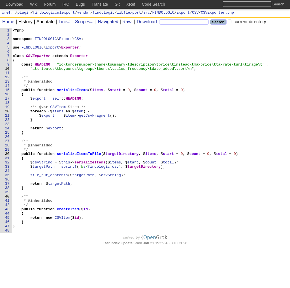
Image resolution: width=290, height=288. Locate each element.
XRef (130, 4)
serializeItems (72, 102)
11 (7, 82)
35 (7, 204)
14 (7, 97)
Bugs (80, 4)
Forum (50, 4)
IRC (65, 4)
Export (183, 13)
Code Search (153, 4)
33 (7, 194)
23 (7, 143)
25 (7, 153)
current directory (247, 22)
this (65, 189)
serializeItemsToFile (79, 179)
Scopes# (82, 22)
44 (7, 250)
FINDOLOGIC (163, 13)
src (146, 13)
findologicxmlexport (54, 13)
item (79, 128)
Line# (62, 22)
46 (7, 260)
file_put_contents (49, 204)
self (57, 112)
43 (7, 245)
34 (7, 199)
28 (7, 168)
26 (7, 158)
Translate (99, 4)
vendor (83, 13)
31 (7, 184)
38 (7, 219)
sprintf (69, 194)
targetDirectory (122, 179)
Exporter (70, 51)
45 (7, 255)
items (97, 102)
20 (7, 128)
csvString (42, 189)
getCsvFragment (94, 133)
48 (7, 271)
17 (7, 112)
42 (7, 240)
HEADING (42, 71)
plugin (24, 13)
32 (7, 189)
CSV (195, 13)
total (168, 102)
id (86, 245)
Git (117, 4)
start (115, 102)
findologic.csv (103, 194)
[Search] (184, 23)
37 (7, 214)
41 (7, 235)
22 (7, 138)
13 (7, 92)
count (142, 102)
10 (7, 76)
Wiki (33, 4)
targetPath (44, 194)
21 (7, 133)
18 (7, 117)
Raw (124, 22)
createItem (68, 245)
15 (7, 102)
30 (7, 179)
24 (7, 148)
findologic (104, 13)
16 (7, 107)
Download (145, 22)
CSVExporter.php (217, 13)
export (39, 112)
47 (7, 265)
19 (7, 122)
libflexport (129, 13)
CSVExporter (38, 61)
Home (8, 22)
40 (7, 230)
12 (7, 87)
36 (7, 209)
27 (7, 163)
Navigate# (106, 22)
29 (7, 173)
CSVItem (58, 122)
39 (7, 225)
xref (6, 13)
